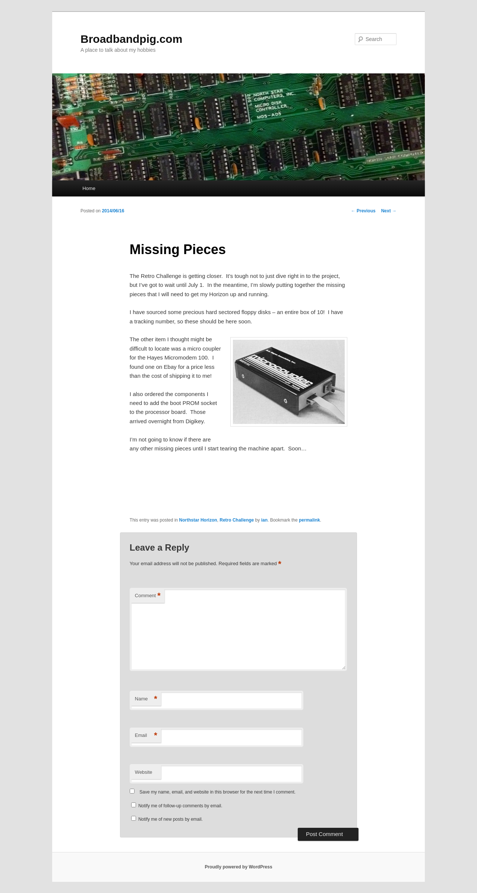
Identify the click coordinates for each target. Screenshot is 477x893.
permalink (309, 520)
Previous (363, 210)
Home (88, 188)
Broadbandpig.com (131, 39)
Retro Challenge (236, 520)
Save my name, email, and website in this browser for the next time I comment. (217, 792)
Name (146, 699)
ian (264, 520)
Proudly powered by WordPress (238, 867)
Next (389, 210)
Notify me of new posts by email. (170, 819)
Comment (148, 595)
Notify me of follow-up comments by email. (180, 805)
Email (146, 735)
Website (143, 772)
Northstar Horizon (198, 520)
